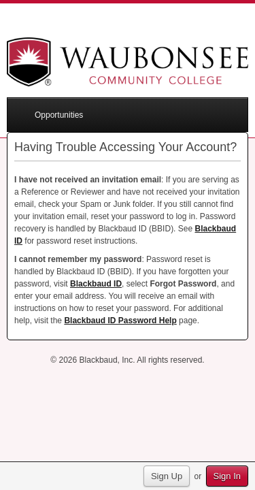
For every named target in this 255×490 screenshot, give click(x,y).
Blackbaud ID (96, 284)
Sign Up (166, 476)
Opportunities (59, 115)
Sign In (227, 476)
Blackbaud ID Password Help (120, 320)
